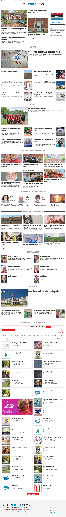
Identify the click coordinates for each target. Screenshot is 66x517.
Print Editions (36, 0)
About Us (53, 0)
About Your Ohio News (38, 506)
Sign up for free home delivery (57, 13)
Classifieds (13, 0)
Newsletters (30, 0)
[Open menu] (1, 0)
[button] (62, 200)
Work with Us (52, 506)
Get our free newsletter (57, 16)
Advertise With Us (47, 0)
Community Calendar (20, 0)
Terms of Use (36, 508)
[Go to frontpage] (33, 4)
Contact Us (41, 0)
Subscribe (26, 0)
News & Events (53, 507)
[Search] (64, 1)
